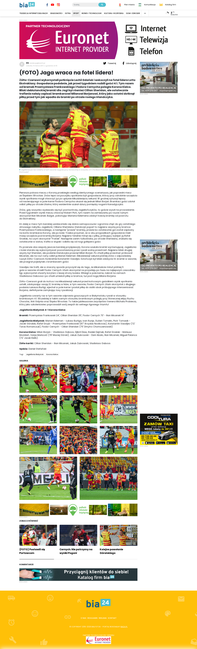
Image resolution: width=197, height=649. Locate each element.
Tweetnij (109, 63)
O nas (83, 618)
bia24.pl (124, 626)
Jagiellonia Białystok (34, 354)
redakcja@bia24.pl (37, 63)
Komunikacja (150, 4)
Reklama (103, 618)
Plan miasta (129, 4)
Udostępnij (129, 63)
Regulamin (92, 618)
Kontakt (112, 618)
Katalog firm (170, 4)
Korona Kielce (52, 354)
